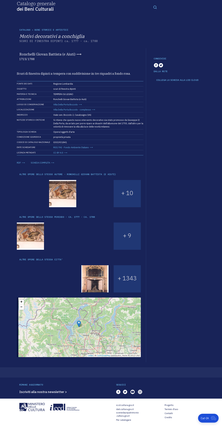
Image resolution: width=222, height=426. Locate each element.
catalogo (25, 29)
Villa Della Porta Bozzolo (65, 104)
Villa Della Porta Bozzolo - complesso (72, 109)
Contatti (169, 413)
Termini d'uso (171, 409)
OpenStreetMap (103, 355)
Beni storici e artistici (51, 29)
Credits (168, 417)
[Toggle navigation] (155, 7)
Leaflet (90, 355)
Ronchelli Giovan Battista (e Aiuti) (47, 54)
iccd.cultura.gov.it (125, 405)
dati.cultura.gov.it (125, 409)
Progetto (169, 405)
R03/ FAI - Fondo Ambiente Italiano (71, 147)
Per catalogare (123, 420)
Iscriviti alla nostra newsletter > (43, 392)
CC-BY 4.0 (58, 152)
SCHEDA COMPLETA (40, 162)
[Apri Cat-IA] (208, 418)
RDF (19, 162)
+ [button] (21, 302)
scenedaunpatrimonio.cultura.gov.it (127, 414)
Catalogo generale (36, 6)
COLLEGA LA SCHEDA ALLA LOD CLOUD (177, 80)
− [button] (21, 307)
